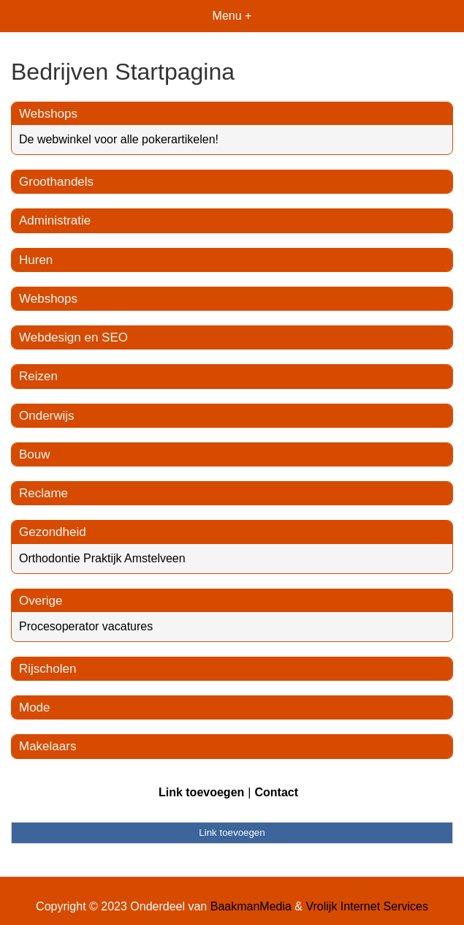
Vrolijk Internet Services (366, 906)
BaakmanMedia (251, 906)
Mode (34, 707)
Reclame (43, 493)
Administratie (55, 220)
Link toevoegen (201, 792)
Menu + (232, 16)
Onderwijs (47, 416)
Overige (41, 601)
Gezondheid (52, 532)
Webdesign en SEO (73, 337)
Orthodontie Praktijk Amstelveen (102, 558)
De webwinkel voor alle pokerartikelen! (118, 139)
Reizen (38, 376)
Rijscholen (47, 669)
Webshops (48, 114)
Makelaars (47, 746)
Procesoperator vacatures (86, 626)
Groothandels (56, 182)
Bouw (34, 454)
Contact (276, 792)
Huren (36, 260)
